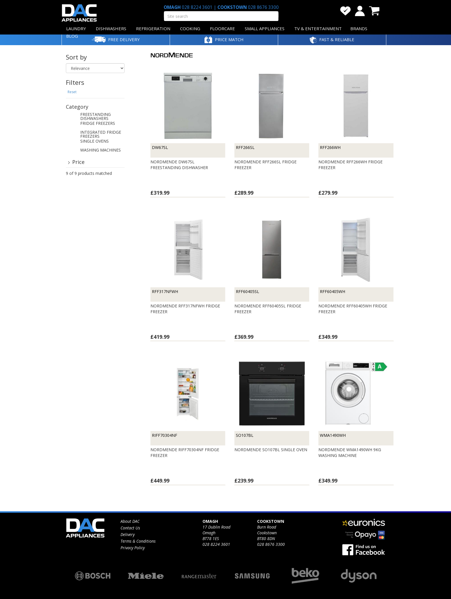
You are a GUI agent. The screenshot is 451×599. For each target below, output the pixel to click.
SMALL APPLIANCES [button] (264, 28)
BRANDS (358, 28)
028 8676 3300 (263, 7)
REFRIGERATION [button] (153, 28)
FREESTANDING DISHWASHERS (95, 116)
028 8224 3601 (197, 7)
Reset (72, 91)
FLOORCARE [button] (222, 28)
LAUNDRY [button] (76, 28)
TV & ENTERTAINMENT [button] (318, 28)
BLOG (72, 36)
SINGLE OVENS (94, 141)
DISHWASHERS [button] (111, 28)
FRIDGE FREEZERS (97, 123)
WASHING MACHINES (100, 150)
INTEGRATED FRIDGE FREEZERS (100, 134)
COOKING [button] (190, 28)
